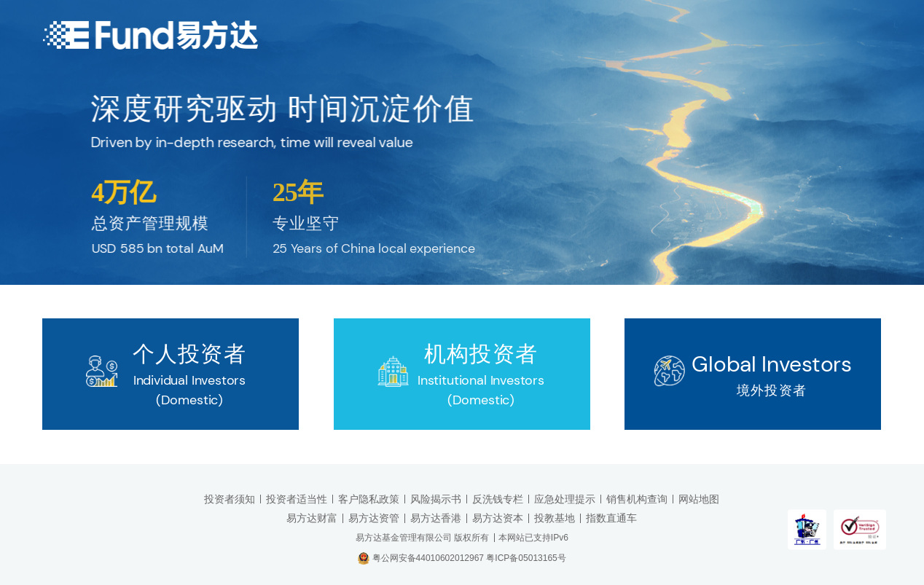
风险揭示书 (435, 499)
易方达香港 (435, 518)
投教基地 (554, 518)
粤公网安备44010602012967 (429, 557)
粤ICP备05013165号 (525, 557)
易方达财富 (311, 518)
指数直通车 (611, 518)
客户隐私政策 (368, 499)
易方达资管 (373, 518)
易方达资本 (497, 518)
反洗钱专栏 (497, 499)
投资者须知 (229, 499)
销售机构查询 (636, 499)
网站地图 (698, 499)
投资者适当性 (296, 499)
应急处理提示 (564, 499)
